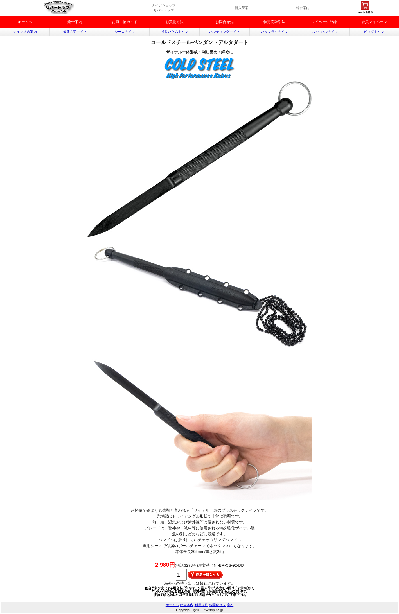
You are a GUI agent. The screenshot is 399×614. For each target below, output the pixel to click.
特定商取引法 (274, 22)
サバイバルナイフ (324, 32)
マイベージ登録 (324, 22)
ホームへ (25, 22)
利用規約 (201, 605)
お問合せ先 (224, 22)
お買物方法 (174, 22)
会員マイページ (374, 22)
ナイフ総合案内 (25, 32)
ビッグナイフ (374, 32)
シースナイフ (124, 32)
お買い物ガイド (124, 22)
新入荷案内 (243, 8)
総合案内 (303, 8)
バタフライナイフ (274, 32)
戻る (230, 605)
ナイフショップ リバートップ (163, 7)
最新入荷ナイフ (75, 32)
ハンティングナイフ (224, 32)
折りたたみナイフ (174, 32)
